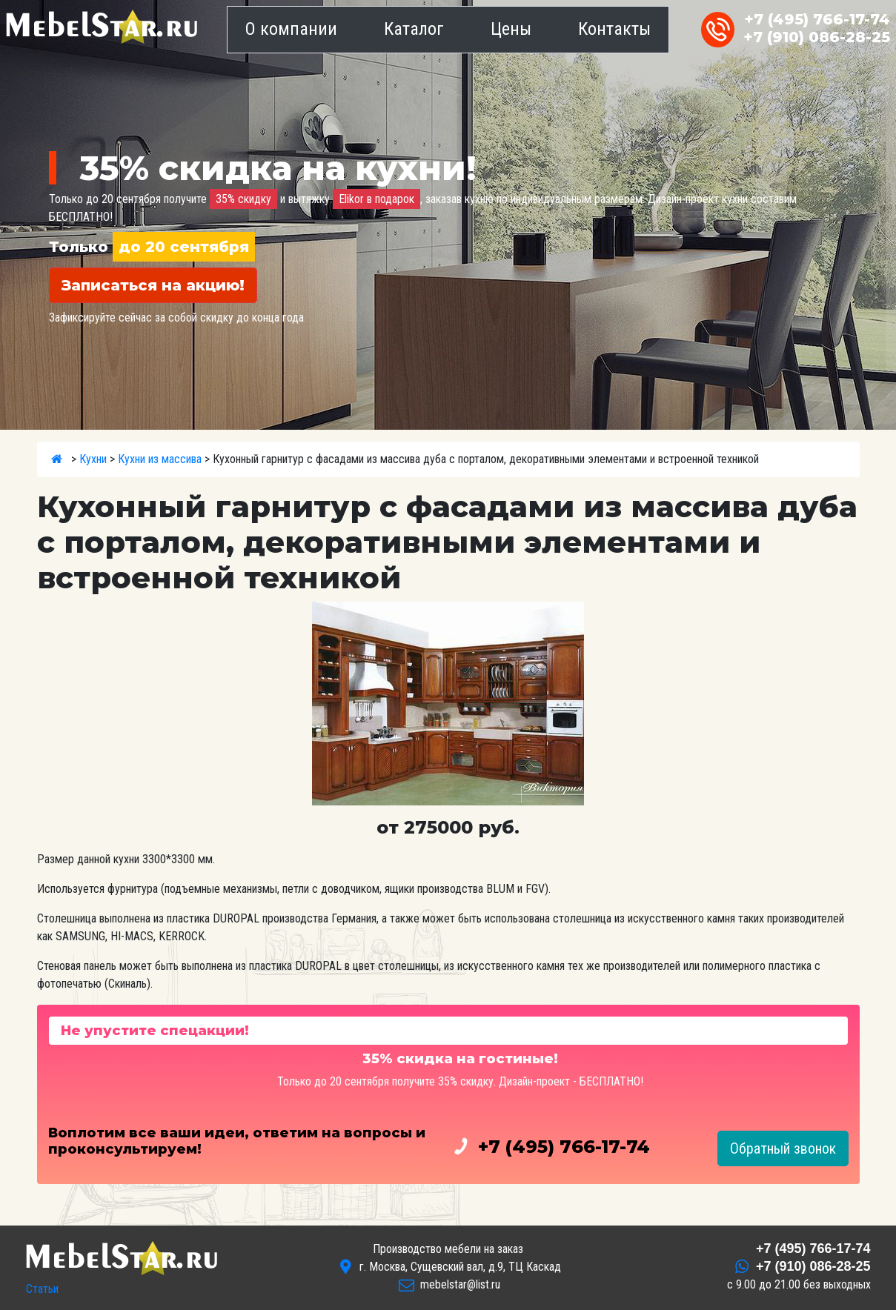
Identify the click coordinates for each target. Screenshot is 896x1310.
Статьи (42, 1289)
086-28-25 (816, 37)
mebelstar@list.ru (460, 1284)
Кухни (93, 459)
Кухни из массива (160, 459)
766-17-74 (817, 19)
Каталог (414, 29)
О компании (291, 29)
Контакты (614, 29)
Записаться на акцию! (153, 285)
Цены (511, 29)
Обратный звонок (783, 1148)
